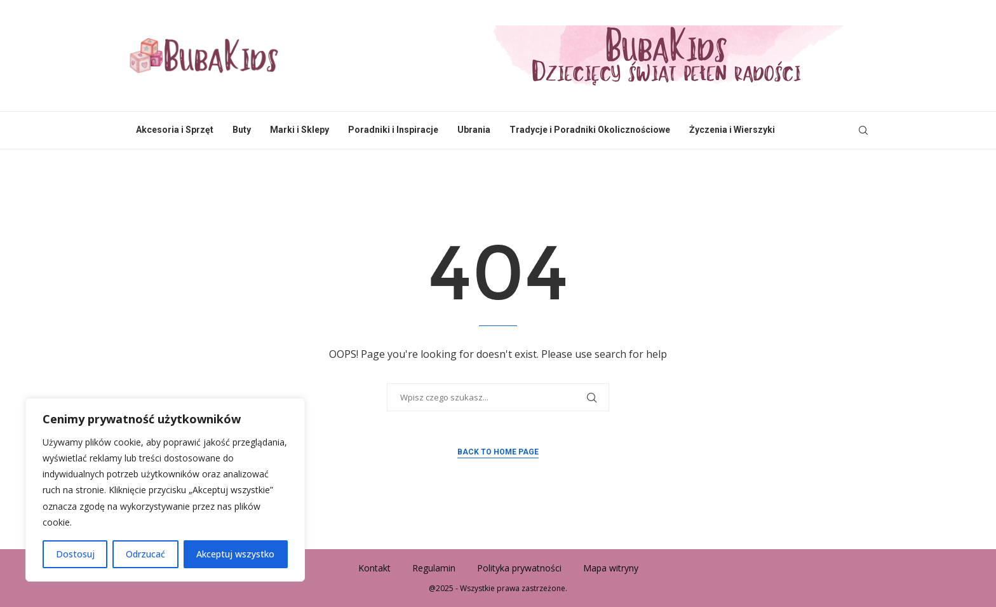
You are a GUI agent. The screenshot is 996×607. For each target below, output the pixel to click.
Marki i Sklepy (299, 130)
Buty (241, 130)
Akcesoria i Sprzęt (174, 130)
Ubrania (473, 130)
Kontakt (374, 568)
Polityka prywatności (519, 568)
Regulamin (433, 568)
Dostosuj (75, 554)
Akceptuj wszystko (235, 554)
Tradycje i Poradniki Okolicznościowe (589, 130)
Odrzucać (145, 554)
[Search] (863, 130)
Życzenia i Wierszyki (732, 130)
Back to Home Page (498, 451)
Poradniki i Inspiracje (393, 130)
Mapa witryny (610, 568)
